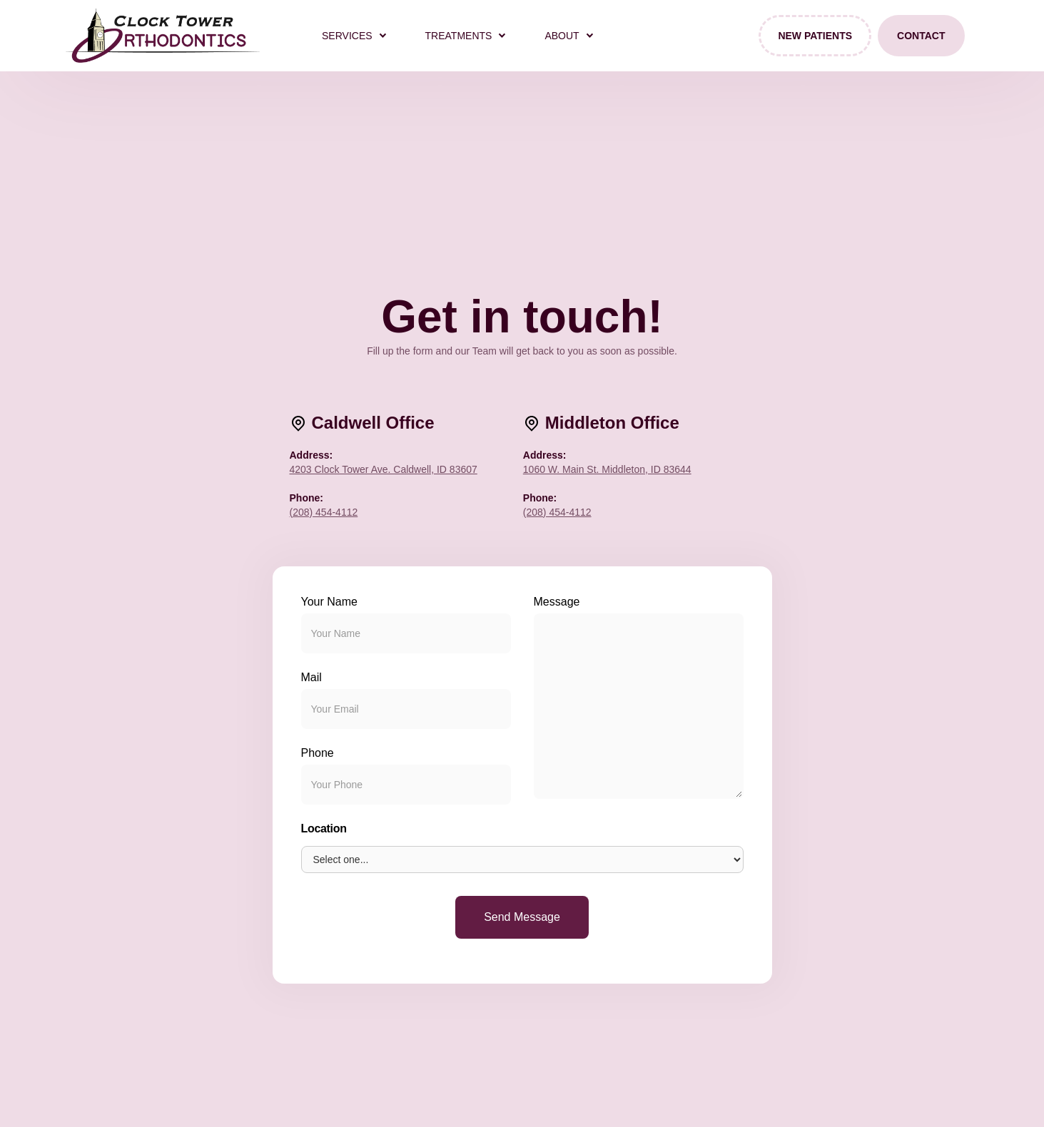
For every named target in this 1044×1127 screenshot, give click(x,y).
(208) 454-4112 (324, 512)
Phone (317, 753)
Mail (311, 677)
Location (324, 828)
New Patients (815, 35)
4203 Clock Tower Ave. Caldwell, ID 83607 (383, 469)
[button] (353, 35)
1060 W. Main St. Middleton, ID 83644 (607, 469)
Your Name (329, 602)
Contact (921, 35)
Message (557, 602)
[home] (163, 35)
